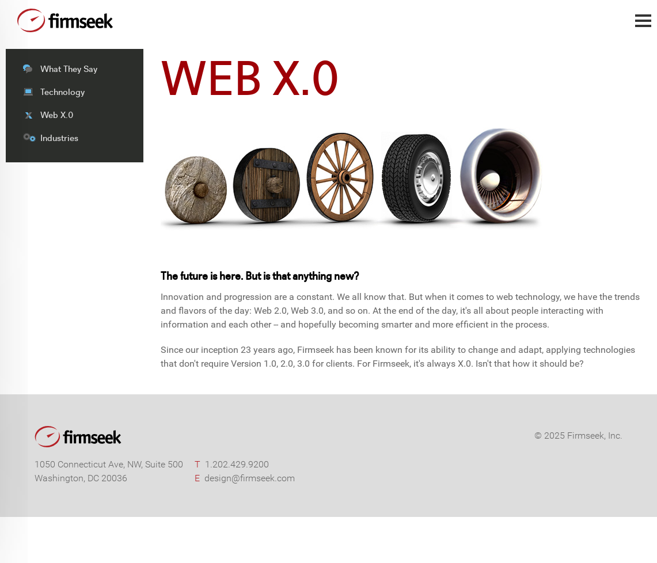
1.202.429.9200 (237, 464)
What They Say (68, 68)
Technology (62, 91)
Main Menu (643, 26)
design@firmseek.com (249, 478)
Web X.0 (56, 114)
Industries (59, 137)
